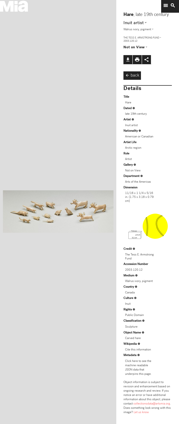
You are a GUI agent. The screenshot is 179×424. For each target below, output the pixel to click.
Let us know (141, 412)
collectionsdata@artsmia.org (151, 403)
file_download (128, 59)
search (172, 5)
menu (165, 5)
